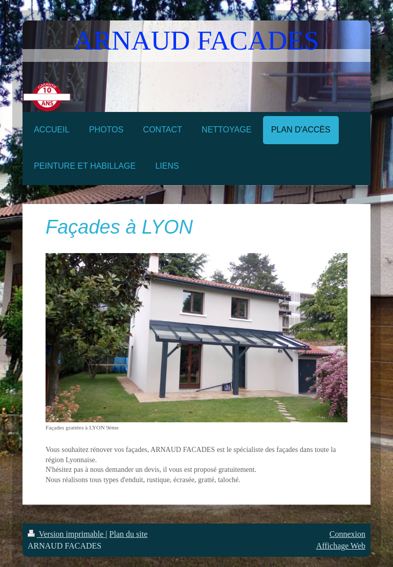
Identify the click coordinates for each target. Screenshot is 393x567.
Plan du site (129, 534)
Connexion (347, 534)
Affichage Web (340, 545)
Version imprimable (66, 534)
